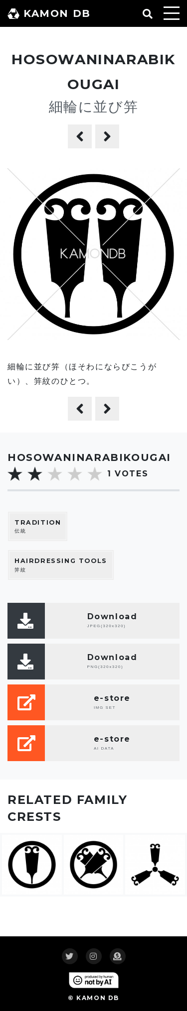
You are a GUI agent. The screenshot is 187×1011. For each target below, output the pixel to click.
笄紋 (60, 565)
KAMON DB (49, 13)
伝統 (37, 526)
